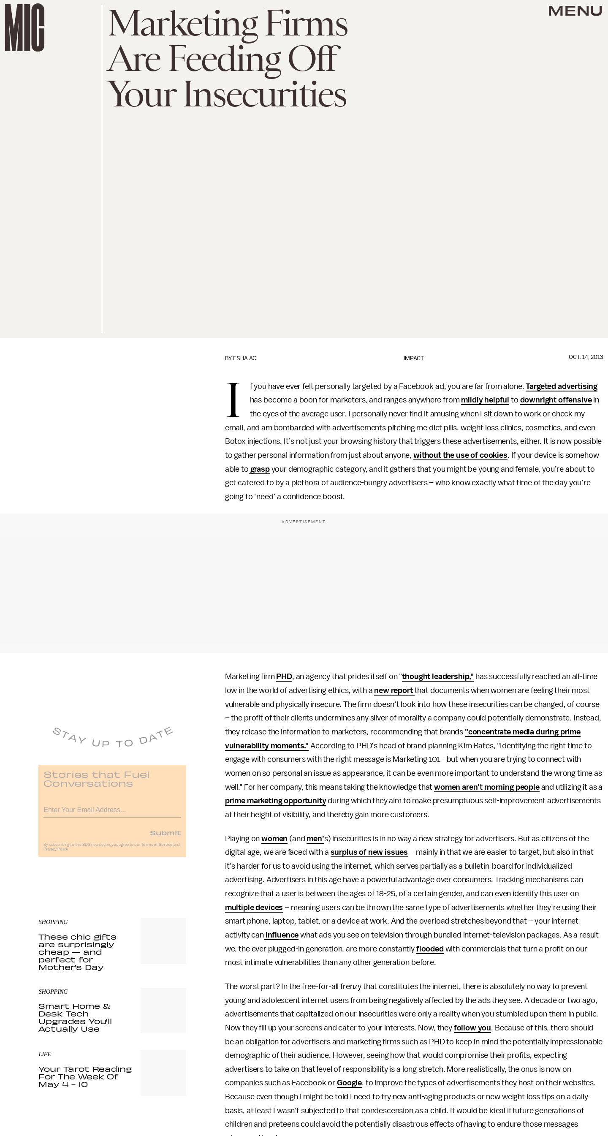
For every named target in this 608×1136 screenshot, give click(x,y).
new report (394, 690)
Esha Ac (244, 358)
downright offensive (556, 400)
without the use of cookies (460, 455)
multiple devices (254, 907)
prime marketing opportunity (275, 800)
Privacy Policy (55, 854)
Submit (165, 837)
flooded (430, 949)
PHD (284, 676)
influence (281, 935)
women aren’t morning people (487, 787)
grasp (259, 469)
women (274, 838)
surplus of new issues (369, 852)
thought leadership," (438, 676)
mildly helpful (485, 400)
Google (349, 1083)
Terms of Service (156, 849)
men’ (315, 838)
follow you (472, 1028)
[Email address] (112, 813)
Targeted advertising (561, 386)
